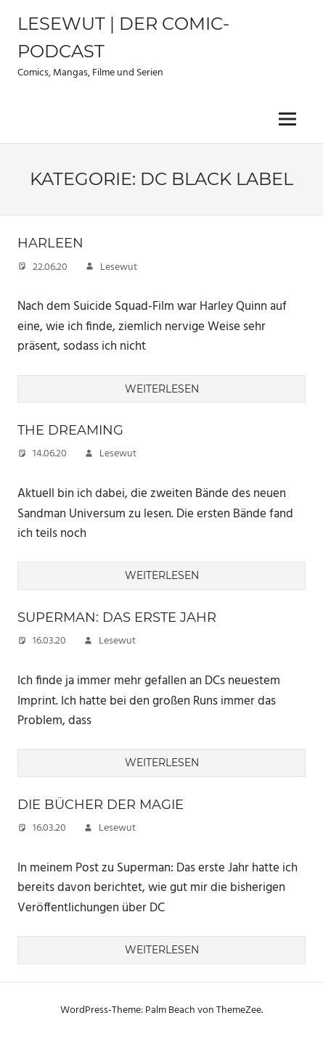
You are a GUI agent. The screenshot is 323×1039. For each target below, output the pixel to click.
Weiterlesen (162, 388)
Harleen (50, 243)
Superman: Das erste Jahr (116, 617)
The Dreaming (70, 430)
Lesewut (118, 267)
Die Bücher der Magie (100, 805)
